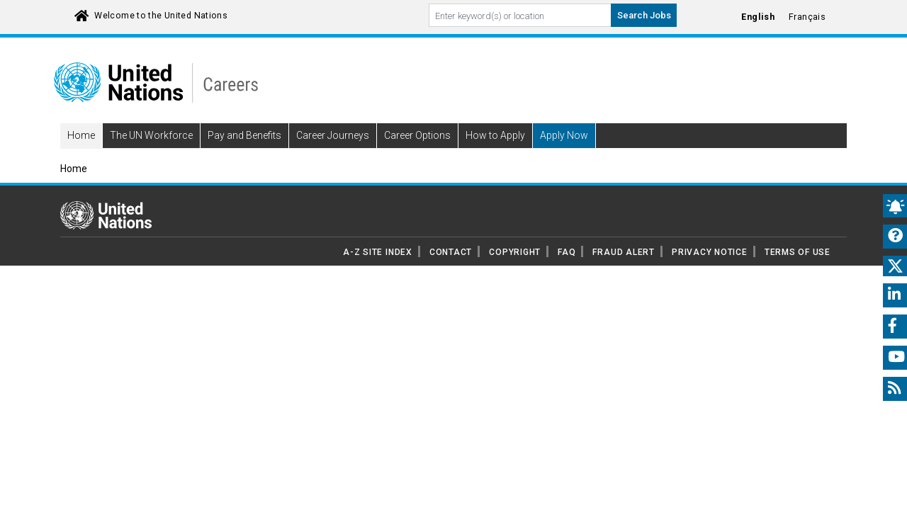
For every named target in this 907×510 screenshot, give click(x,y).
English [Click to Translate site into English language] (757, 17)
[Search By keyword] (520, 15)
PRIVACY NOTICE (710, 272)
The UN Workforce (151, 156)
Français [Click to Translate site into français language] (807, 17)
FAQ (566, 272)
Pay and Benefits (244, 156)
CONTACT (450, 272)
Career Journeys (332, 156)
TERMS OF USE (797, 272)
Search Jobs (644, 15)
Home (81, 156)
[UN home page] (106, 234)
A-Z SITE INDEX (377, 272)
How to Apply (495, 156)
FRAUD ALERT (623, 272)
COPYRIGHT (515, 272)
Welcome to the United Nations (160, 16)
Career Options (417, 156)
